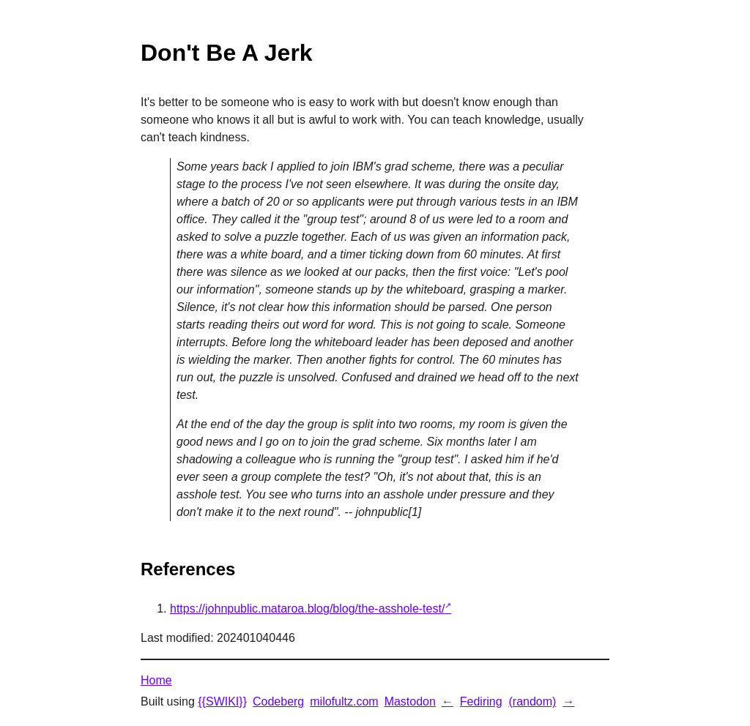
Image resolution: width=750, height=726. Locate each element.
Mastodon (410, 701)
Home (156, 680)
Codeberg (278, 701)
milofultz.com (344, 701)
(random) (532, 701)
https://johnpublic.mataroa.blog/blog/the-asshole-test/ (307, 608)
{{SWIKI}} (222, 701)
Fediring (481, 701)
